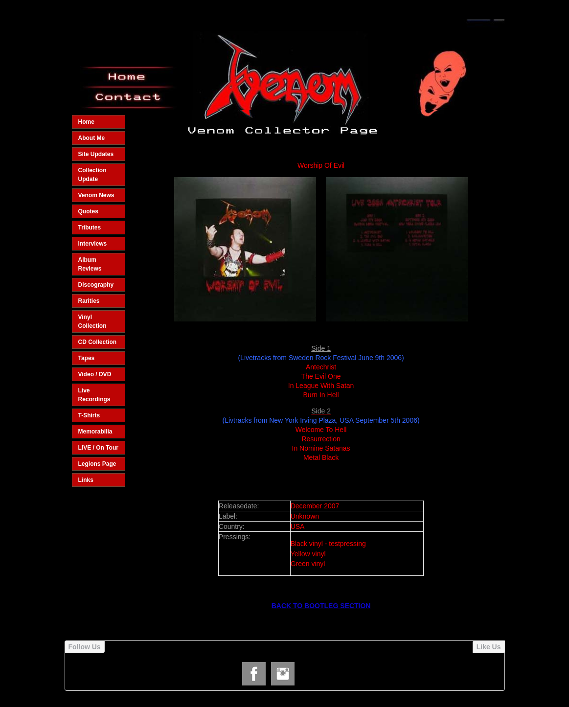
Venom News (96, 195)
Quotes (88, 211)
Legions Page (97, 463)
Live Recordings (94, 395)
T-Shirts (89, 415)
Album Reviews (90, 264)
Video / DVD (95, 374)
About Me (91, 138)
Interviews (92, 243)
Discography (96, 284)
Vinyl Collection (92, 321)
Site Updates (96, 154)
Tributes (89, 227)
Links (85, 480)
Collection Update (92, 174)
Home (86, 121)
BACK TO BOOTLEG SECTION (321, 606)
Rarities (89, 300)
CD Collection (97, 342)
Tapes (86, 358)
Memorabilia (95, 431)
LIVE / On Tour (98, 447)
